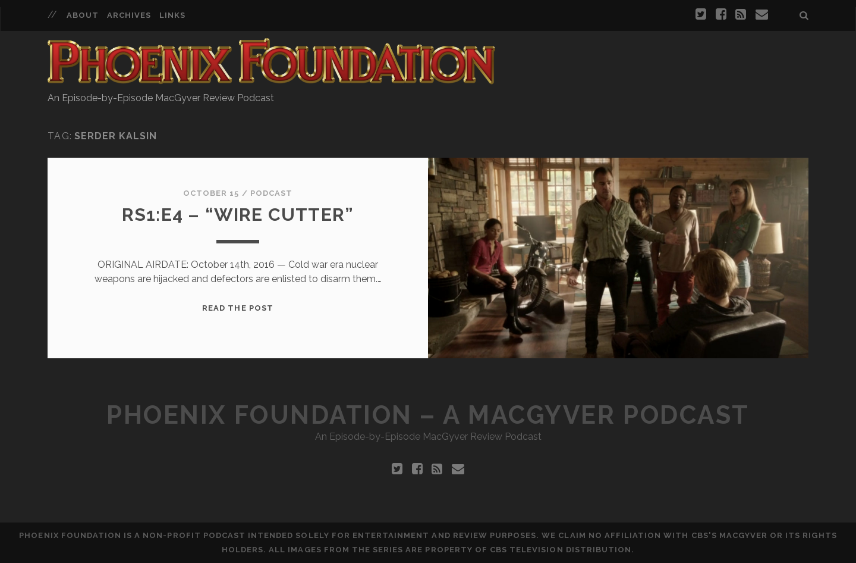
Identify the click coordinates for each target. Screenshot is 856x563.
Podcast (271, 193)
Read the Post (237, 308)
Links (172, 15)
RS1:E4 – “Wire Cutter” (238, 214)
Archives (129, 15)
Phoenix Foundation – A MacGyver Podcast (427, 415)
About (83, 15)
